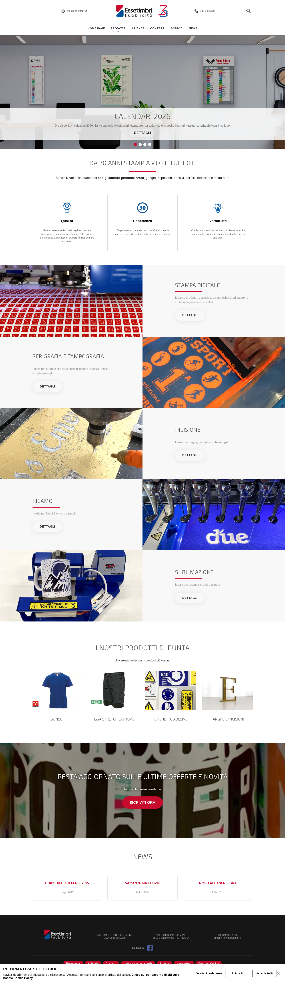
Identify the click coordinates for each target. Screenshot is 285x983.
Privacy (164, 963)
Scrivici (177, 28)
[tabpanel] (142, 92)
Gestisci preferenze (209, 973)
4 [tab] (149, 144)
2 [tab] (140, 144)
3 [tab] (144, 144)
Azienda (138, 28)
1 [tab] (135, 144)
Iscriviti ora (142, 802)
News (193, 28)
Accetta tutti (264, 973)
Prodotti (118, 28)
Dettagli (142, 133)
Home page (96, 28)
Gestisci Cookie (208, 963)
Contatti (157, 28)
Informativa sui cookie (138, 963)
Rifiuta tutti (239, 973)
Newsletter (184, 963)
